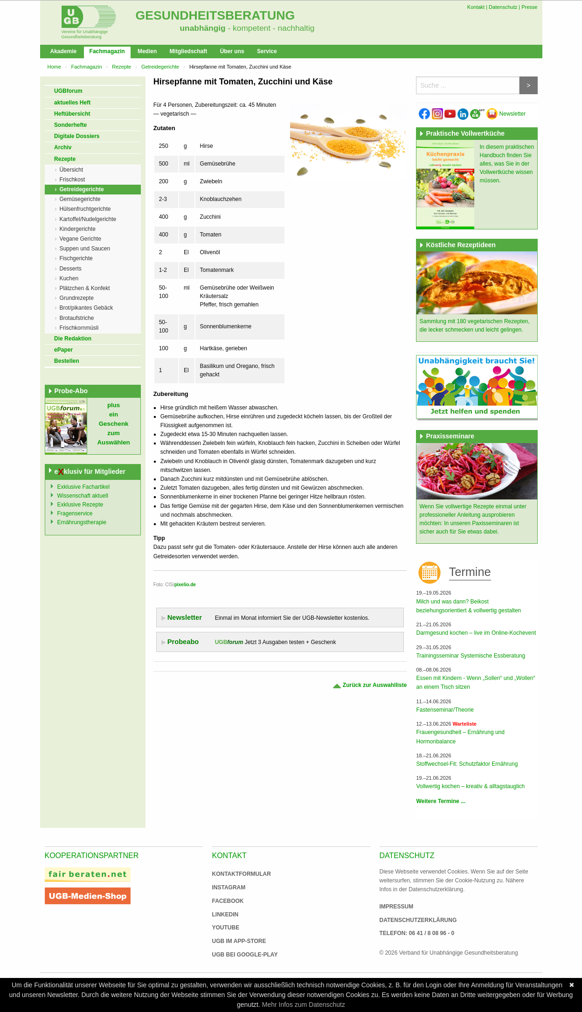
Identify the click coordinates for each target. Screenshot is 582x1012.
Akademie (63, 51)
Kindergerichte (77, 229)
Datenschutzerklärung (418, 920)
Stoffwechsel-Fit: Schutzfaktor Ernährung (467, 764)
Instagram (229, 887)
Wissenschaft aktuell (82, 495)
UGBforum (68, 91)
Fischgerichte (75, 258)
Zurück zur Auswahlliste (369, 685)
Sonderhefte (70, 125)
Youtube (226, 927)
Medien (147, 51)
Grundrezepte (76, 298)
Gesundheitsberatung (215, 15)
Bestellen (66, 361)
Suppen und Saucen (84, 248)
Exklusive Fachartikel (83, 487)
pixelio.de (185, 584)
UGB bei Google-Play (235, 954)
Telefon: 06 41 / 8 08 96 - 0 (417, 933)
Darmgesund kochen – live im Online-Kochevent (476, 633)
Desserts (70, 268)
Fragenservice (75, 513)
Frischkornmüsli (78, 328)
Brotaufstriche (76, 318)
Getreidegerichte (160, 66)
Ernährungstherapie (81, 522)
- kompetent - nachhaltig (270, 28)
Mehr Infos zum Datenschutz (303, 1004)
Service (267, 51)
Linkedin (225, 914)
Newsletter (506, 114)
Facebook (228, 901)
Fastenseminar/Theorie (444, 710)
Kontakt (476, 7)
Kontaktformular (241, 874)
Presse (529, 7)
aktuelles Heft (72, 102)
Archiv (62, 147)
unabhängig (203, 28)
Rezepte (121, 66)
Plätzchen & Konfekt (84, 288)
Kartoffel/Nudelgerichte (87, 219)
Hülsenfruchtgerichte (85, 209)
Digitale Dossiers (76, 136)
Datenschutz (503, 7)
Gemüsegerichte (79, 199)
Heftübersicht (72, 114)
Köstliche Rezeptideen (460, 245)
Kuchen (68, 278)
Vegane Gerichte (80, 239)
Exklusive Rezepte (80, 504)
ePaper (63, 350)
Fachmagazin (107, 51)
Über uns (232, 51)
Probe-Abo (71, 391)
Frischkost (72, 179)
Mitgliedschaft (189, 51)
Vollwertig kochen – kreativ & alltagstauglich (470, 786)
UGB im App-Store (235, 941)
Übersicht (71, 169)
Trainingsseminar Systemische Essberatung (470, 655)
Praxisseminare (450, 436)
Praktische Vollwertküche (465, 133)
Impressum (397, 906)
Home (54, 66)
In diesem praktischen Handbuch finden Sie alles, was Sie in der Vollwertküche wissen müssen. (506, 164)
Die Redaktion (72, 338)
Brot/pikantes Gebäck (86, 308)
